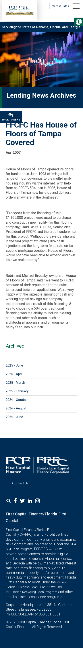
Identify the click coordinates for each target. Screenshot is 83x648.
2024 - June (14, 417)
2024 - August (16, 408)
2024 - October (17, 400)
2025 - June (14, 365)
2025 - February (17, 391)
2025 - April (14, 374)
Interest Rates (60, 6)
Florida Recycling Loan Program (34, 592)
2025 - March (15, 383)
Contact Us (20, 483)
